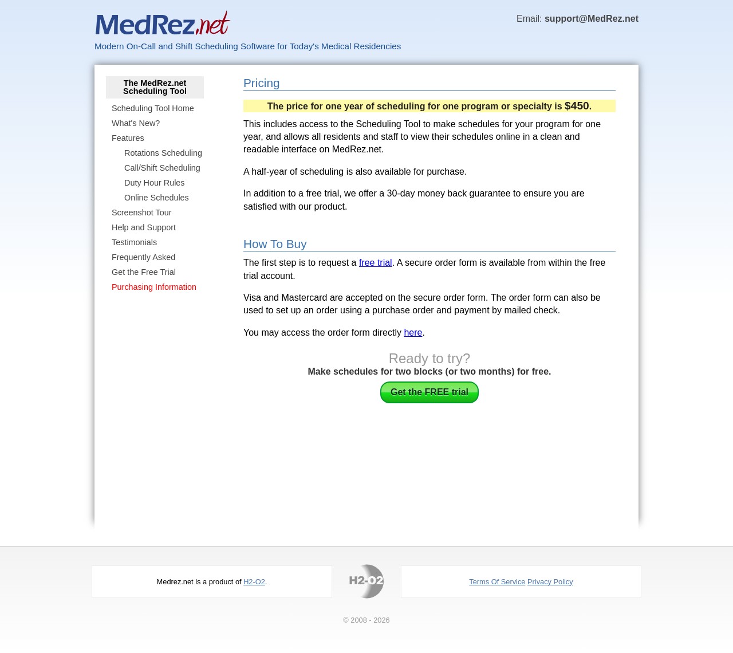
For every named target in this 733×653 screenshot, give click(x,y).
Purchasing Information (154, 287)
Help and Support (144, 227)
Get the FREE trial (429, 392)
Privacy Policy (550, 581)
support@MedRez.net (592, 18)
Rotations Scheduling (163, 153)
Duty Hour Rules (154, 182)
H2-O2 (254, 581)
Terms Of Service (497, 581)
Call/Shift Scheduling (162, 167)
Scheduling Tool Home (153, 108)
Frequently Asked (143, 257)
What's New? (136, 123)
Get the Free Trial (144, 272)
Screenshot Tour (142, 212)
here (413, 332)
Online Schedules (156, 197)
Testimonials (134, 242)
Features (128, 138)
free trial (375, 263)
